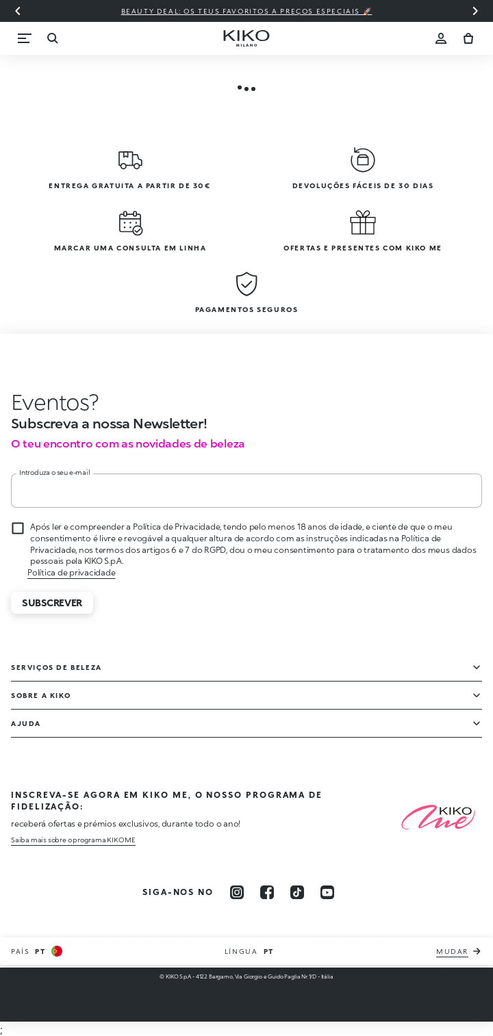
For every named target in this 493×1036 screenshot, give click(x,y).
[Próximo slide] (475, 11)
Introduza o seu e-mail (54, 472)
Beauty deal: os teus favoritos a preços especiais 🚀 (246, 11)
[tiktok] (297, 892)
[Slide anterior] (18, 11)
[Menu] (24, 38)
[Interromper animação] (45, 402)
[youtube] (327, 892)
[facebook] (267, 892)
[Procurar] (52, 38)
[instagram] (237, 892)
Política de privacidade (71, 572)
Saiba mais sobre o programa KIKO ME (73, 840)
